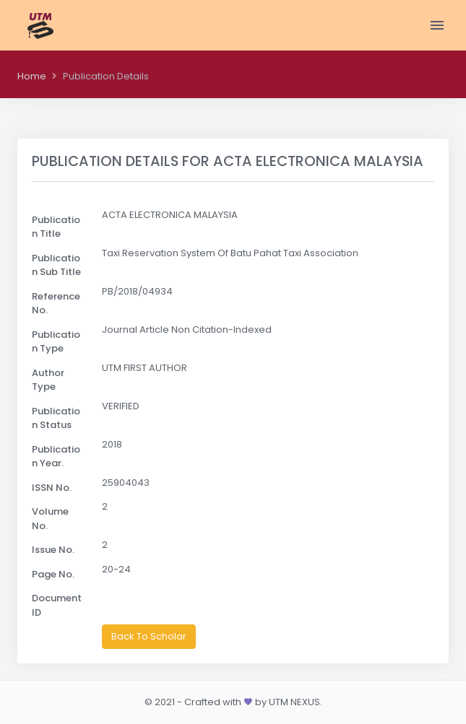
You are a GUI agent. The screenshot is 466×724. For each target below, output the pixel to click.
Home (31, 76)
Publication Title (56, 227)
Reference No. (56, 303)
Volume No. (50, 519)
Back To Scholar (148, 636)
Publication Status (56, 418)
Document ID (57, 605)
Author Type (48, 380)
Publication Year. (56, 456)
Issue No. (53, 550)
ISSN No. (52, 487)
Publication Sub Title (56, 265)
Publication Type (56, 342)
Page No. (53, 574)
